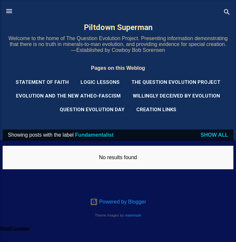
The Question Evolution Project (175, 82)
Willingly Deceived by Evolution (176, 96)
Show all (214, 135)
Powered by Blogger (118, 201)
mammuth (133, 215)
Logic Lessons (100, 82)
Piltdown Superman (118, 27)
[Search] (227, 13)
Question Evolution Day (92, 110)
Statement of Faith (42, 82)
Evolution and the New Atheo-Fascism (68, 96)
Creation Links (156, 110)
